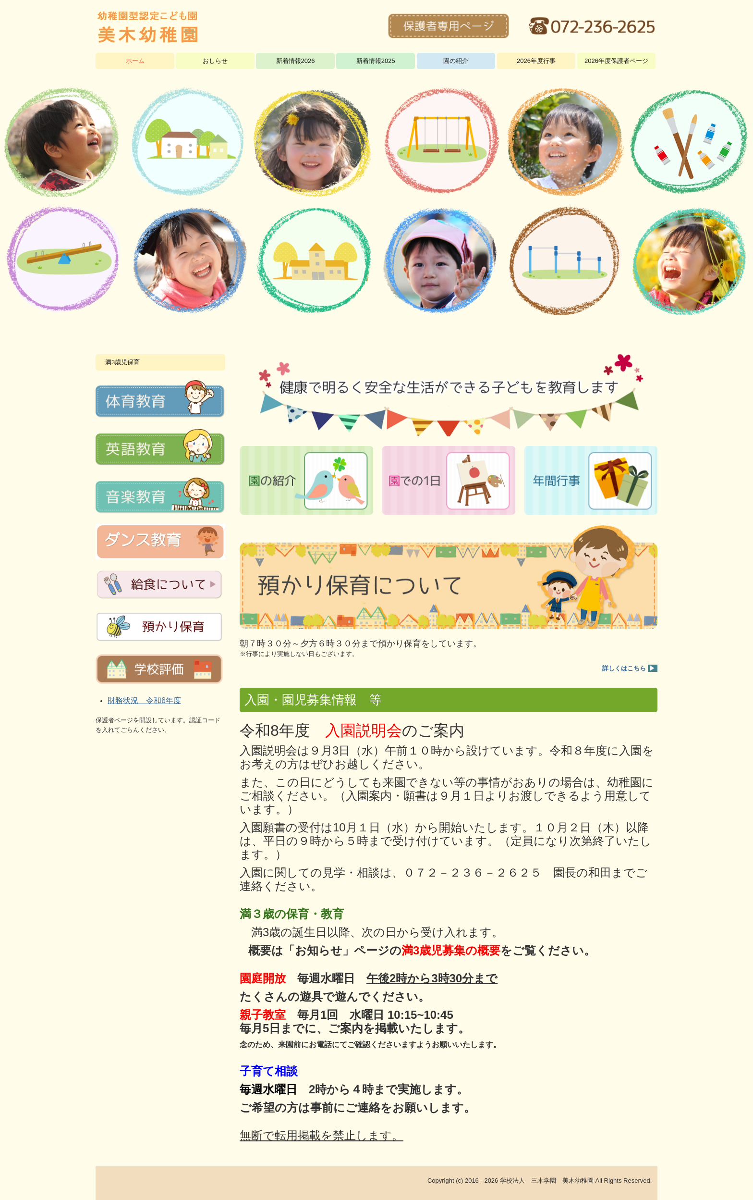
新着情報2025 (375, 60)
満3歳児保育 (122, 362)
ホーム (135, 60)
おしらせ (215, 60)
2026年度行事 (536, 60)
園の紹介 (455, 60)
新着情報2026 (295, 60)
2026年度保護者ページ (616, 60)
